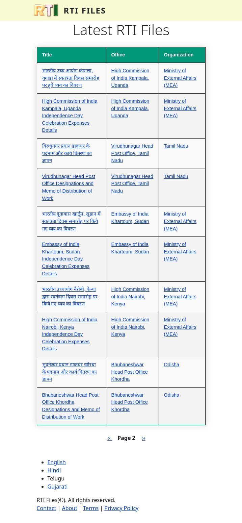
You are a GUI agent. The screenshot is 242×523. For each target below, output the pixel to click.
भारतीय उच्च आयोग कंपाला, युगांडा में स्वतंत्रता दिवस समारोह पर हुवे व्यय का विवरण (71, 78)
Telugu (56, 478)
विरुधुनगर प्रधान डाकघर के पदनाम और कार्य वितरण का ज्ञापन (67, 153)
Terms (91, 508)
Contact (46, 508)
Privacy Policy (121, 508)
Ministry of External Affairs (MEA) (180, 78)
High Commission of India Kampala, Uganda (130, 78)
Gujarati (58, 486)
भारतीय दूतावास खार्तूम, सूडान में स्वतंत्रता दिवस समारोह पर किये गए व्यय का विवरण (71, 221)
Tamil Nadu (176, 146)
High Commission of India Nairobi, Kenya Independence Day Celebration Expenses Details (70, 334)
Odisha (172, 364)
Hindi (54, 470)
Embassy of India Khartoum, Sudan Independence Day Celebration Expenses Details (66, 259)
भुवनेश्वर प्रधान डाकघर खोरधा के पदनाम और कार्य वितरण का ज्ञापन (69, 372)
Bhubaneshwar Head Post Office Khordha (129, 372)
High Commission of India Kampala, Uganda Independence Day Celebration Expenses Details (70, 115)
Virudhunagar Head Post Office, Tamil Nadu (132, 153)
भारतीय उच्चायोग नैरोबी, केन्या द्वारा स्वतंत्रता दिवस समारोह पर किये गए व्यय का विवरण (70, 296)
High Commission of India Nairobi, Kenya (130, 296)
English (57, 462)
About (69, 508)
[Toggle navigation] (198, 10)
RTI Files (85, 10)
